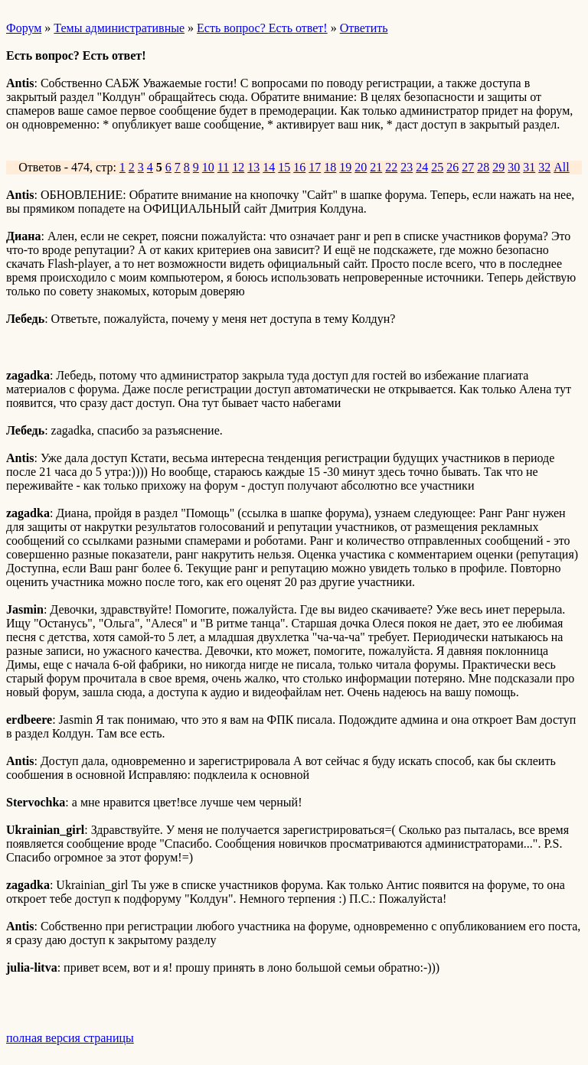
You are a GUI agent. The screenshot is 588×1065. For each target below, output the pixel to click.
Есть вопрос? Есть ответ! (262, 27)
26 (452, 167)
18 (330, 167)
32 (544, 167)
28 (483, 167)
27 (468, 167)
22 (391, 167)
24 (422, 167)
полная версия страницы (70, 1037)
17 (315, 167)
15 (284, 167)
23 (406, 167)
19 (345, 167)
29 (498, 167)
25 (437, 167)
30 (514, 167)
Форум (23, 27)
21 (376, 167)
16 (299, 167)
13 (253, 167)
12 (238, 167)
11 (223, 167)
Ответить (364, 27)
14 (269, 167)
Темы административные (119, 27)
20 (360, 167)
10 (208, 167)
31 (529, 167)
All (561, 167)
